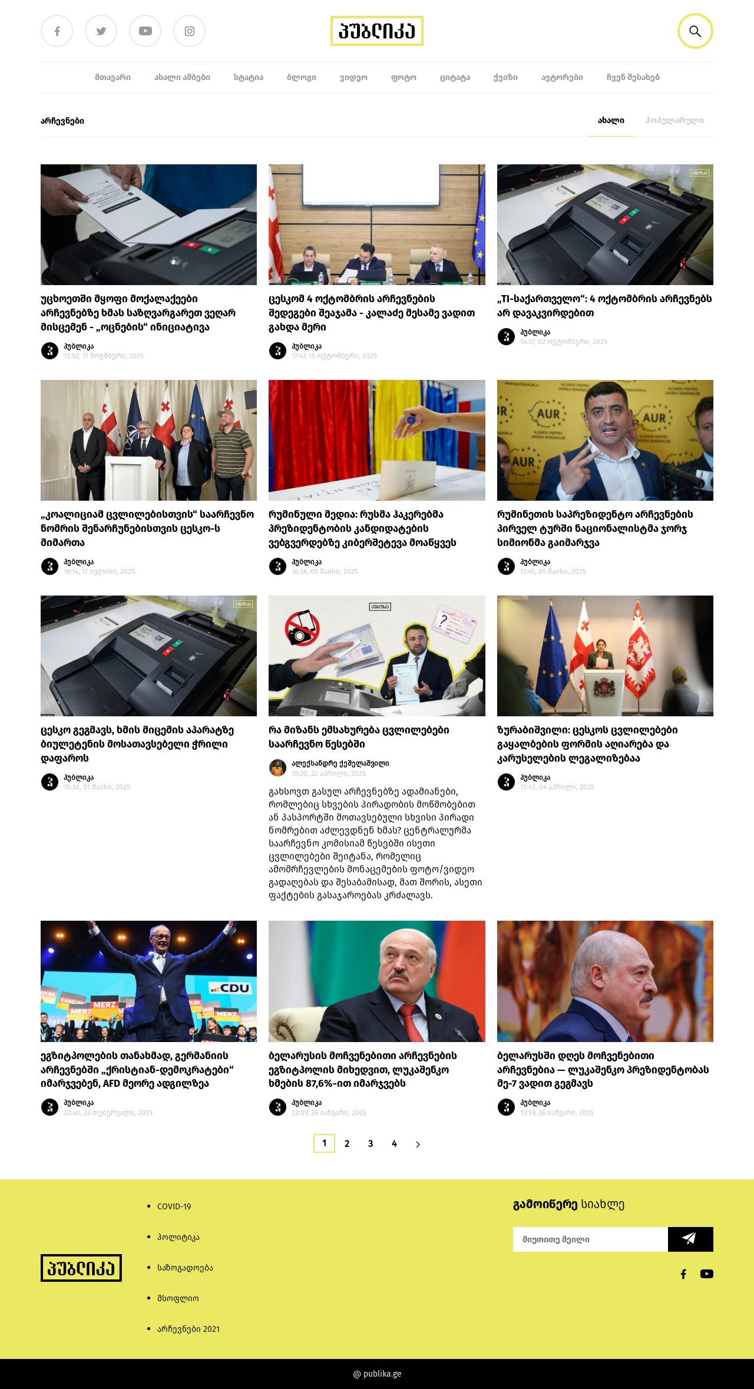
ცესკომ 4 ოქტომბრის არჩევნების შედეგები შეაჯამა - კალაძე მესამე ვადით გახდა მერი (372, 313)
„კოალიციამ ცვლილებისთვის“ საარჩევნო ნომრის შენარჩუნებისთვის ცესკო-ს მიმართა (147, 528)
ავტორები (562, 77)
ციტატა (455, 77)
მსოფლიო (178, 1299)
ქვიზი (506, 77)
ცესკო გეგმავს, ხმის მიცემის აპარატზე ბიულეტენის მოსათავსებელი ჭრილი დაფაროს (137, 744)
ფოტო (403, 77)
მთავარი (113, 77)
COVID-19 (174, 1207)
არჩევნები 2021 (188, 1329)
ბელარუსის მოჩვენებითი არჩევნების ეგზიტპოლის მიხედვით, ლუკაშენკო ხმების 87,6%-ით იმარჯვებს (363, 1070)
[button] (695, 31)
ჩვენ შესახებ (633, 77)
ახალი (611, 120)
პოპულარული (675, 120)
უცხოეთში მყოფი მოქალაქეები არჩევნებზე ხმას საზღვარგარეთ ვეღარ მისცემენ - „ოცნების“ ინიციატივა (138, 313)
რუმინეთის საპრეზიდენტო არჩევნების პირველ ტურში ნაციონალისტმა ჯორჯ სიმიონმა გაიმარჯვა (595, 528)
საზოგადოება (185, 1268)
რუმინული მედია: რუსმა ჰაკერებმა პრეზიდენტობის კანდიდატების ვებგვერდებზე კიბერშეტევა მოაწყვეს (363, 528)
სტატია (248, 77)
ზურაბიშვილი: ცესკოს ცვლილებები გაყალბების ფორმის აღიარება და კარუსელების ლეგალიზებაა (587, 744)
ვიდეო (354, 77)
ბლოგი (301, 77)
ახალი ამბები (182, 77)
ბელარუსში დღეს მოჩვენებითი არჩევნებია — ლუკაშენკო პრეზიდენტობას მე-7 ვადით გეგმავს (603, 1070)
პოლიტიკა (178, 1237)
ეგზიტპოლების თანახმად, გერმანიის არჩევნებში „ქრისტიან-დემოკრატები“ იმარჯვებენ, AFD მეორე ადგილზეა (137, 1070)
